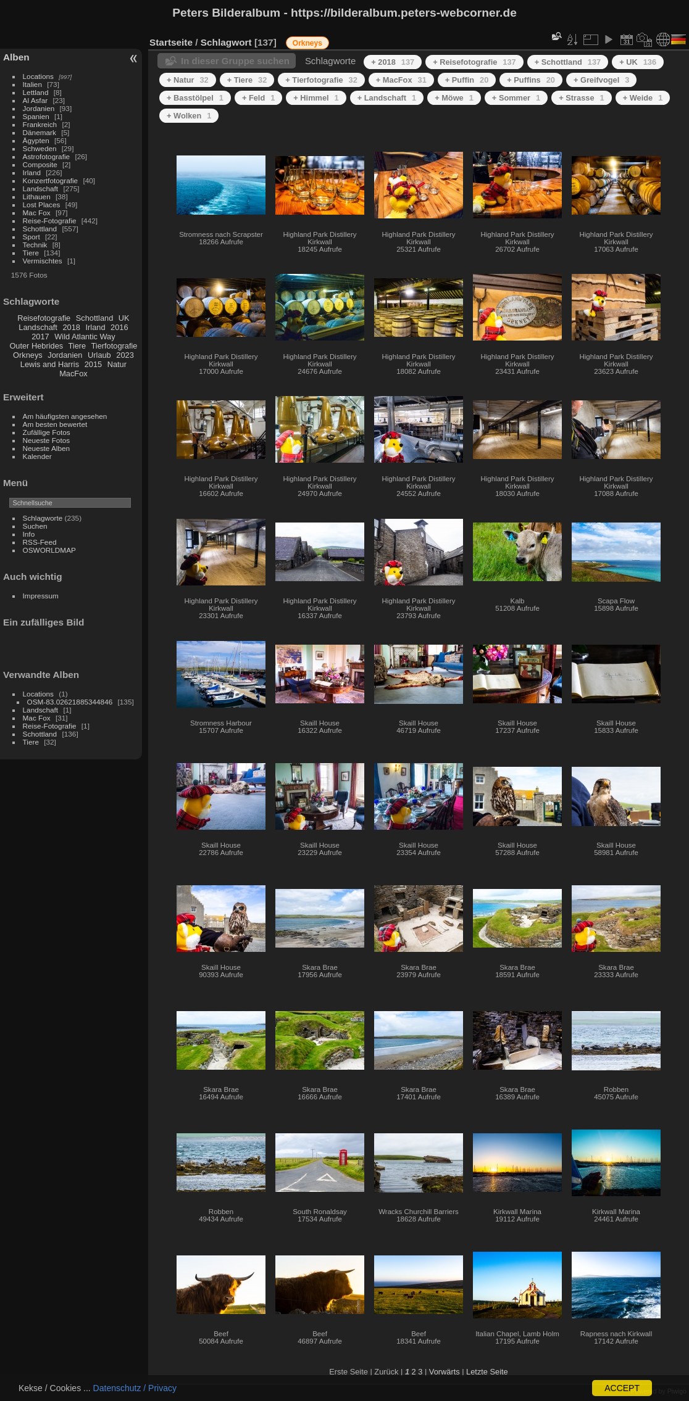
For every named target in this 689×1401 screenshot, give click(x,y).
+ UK (637, 62)
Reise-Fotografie (50, 221)
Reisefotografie (43, 318)
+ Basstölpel (195, 97)
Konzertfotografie (50, 180)
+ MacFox (401, 80)
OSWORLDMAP (49, 550)
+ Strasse (581, 97)
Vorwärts (444, 1371)
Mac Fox (37, 213)
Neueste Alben (46, 448)
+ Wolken (189, 115)
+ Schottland (568, 62)
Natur (117, 364)
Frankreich (40, 124)
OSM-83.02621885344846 (70, 702)
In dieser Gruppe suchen (235, 61)
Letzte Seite (487, 1371)
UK (124, 318)
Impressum (41, 596)
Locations (38, 76)
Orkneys (28, 355)
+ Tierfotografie (321, 80)
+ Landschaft (386, 97)
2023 (124, 355)
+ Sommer (516, 97)
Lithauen (37, 196)
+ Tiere (247, 80)
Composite (40, 164)
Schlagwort (226, 42)
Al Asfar (35, 100)
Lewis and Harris (49, 364)
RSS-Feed (40, 542)
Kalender (37, 456)
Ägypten (36, 140)
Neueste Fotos (46, 440)
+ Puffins (531, 80)
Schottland (40, 229)
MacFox (73, 373)
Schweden (40, 148)
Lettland (36, 92)
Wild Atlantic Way (84, 336)
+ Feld (258, 97)
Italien (32, 84)
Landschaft (41, 188)
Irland (32, 172)
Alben (16, 57)
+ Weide (643, 97)
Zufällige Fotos (46, 432)
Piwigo (677, 1391)
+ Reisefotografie (474, 62)
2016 (119, 327)
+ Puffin (467, 80)
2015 (93, 364)
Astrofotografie (46, 156)
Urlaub (99, 355)
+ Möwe (454, 97)
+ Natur (188, 80)
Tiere (31, 253)
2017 (40, 336)
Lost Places (42, 204)
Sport (31, 237)
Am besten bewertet (55, 424)
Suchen (35, 526)
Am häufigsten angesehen (65, 416)
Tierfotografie (114, 345)
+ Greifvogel (601, 80)
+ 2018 (392, 62)
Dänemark (39, 132)
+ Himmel (315, 97)
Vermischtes (42, 261)
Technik (35, 245)
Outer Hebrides (36, 345)
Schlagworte (43, 518)
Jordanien (39, 108)
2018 (71, 327)
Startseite (171, 42)
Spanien (36, 116)
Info (29, 534)
